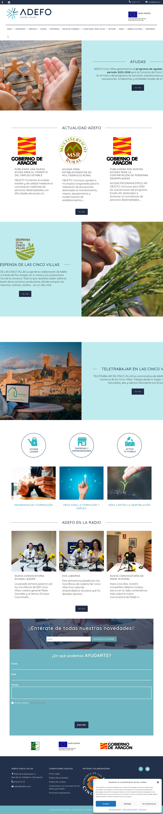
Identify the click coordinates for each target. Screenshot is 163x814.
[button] (158, 782)
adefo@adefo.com (154, 2)
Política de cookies (115, 809)
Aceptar (106, 804)
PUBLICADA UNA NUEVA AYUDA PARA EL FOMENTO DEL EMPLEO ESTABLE (31, 172)
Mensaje (15, 685)
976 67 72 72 (136, 2)
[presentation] (30, 713)
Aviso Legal (142, 809)
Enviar (81, 725)
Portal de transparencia (59, 793)
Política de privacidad (130, 809)
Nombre (15, 664)
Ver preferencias (149, 804)
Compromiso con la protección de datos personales (64, 787)
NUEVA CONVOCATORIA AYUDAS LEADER (29, 577)
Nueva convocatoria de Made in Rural (127, 577)
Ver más (137, 88)
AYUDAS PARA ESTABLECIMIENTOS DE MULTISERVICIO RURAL (76, 172)
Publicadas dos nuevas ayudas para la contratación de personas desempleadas (129, 174)
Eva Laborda (71, 575)
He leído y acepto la (28, 703)
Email (14, 674)
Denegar (127, 804)
